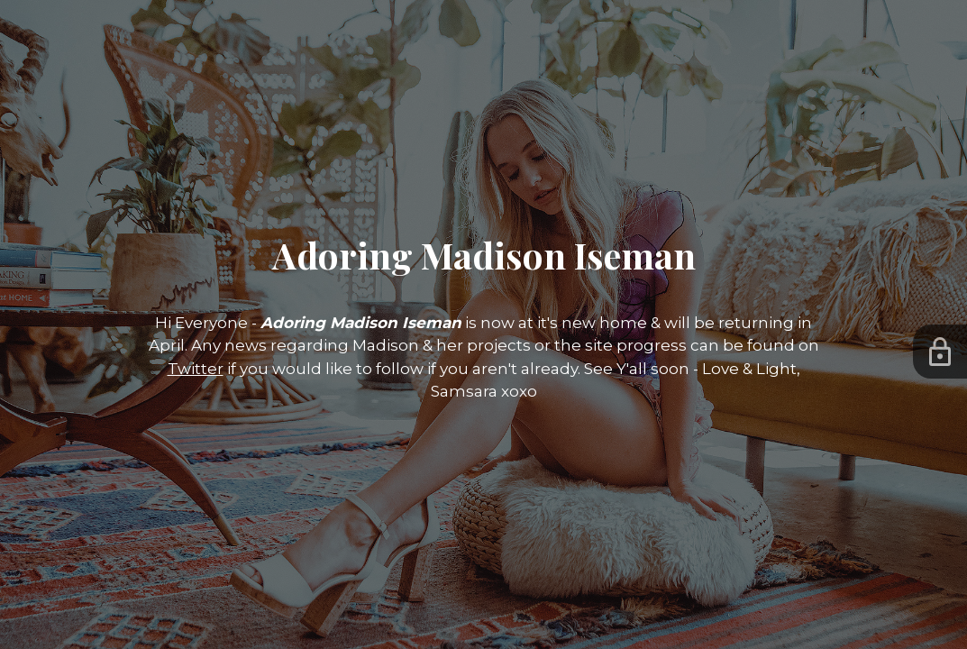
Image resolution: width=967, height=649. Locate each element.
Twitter (196, 369)
